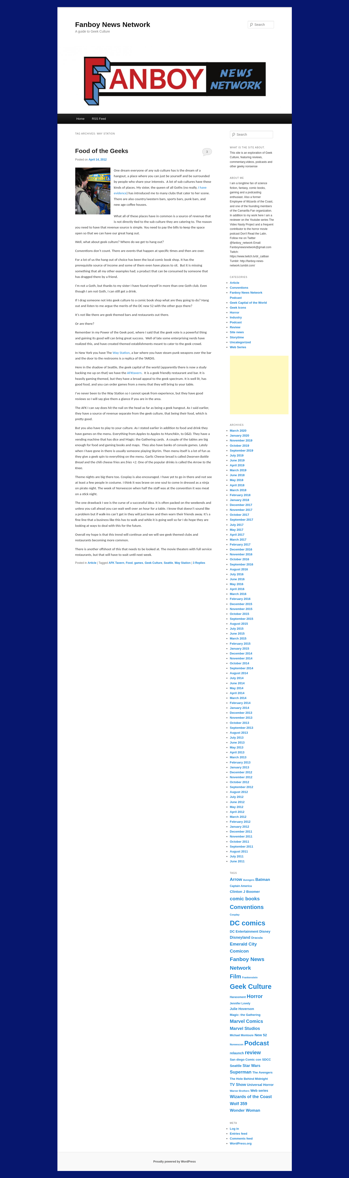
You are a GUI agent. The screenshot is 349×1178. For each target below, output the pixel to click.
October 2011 (239, 841)
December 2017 (241, 505)
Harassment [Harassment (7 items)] (238, 997)
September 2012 (241, 787)
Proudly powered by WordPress (174, 1161)
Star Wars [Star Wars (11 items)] (251, 1065)
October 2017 (239, 514)
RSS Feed (99, 118)
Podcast (236, 322)
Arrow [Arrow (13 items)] (236, 879)
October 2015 (239, 614)
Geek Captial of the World (248, 302)
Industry (236, 317)
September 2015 (241, 619)
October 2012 (239, 782)
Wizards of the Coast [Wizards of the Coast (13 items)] (251, 1096)
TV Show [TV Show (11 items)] (238, 1084)
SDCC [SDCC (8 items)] (266, 1059)
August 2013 (239, 732)
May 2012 (237, 807)
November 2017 (241, 510)
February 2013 (240, 762)
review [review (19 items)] (253, 1052)
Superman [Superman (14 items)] (240, 1072)
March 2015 (238, 638)
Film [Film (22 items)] (235, 976)
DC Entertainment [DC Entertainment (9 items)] (244, 931)
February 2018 (240, 495)
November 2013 (241, 717)
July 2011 (237, 856)
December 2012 (241, 772)
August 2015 (239, 623)
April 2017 (237, 534)
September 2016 (241, 564)
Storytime (237, 337)
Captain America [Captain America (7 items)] (241, 886)
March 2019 (238, 470)
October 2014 (239, 663)
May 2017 (237, 529)
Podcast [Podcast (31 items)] (256, 1043)
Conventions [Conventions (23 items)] (247, 907)
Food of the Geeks (101, 150)
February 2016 (240, 599)
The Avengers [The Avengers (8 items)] (262, 1072)
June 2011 (237, 861)
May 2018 (237, 480)
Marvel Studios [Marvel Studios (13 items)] (245, 1028)
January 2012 (239, 826)
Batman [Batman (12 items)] (262, 879)
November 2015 (241, 609)
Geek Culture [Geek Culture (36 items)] (251, 986)
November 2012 (241, 777)
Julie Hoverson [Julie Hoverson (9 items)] (242, 1009)
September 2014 (241, 668)
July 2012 (237, 797)
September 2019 (241, 450)
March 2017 (238, 539)
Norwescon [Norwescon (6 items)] (236, 1044)
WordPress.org (241, 1143)
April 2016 (237, 589)
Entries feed (238, 1133)
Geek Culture (153, 563)
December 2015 (241, 604)
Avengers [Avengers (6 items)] (248, 880)
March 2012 (238, 817)
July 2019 (237, 455)
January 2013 (239, 767)
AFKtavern (134, 373)
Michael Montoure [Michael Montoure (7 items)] (242, 1035)
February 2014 (240, 703)
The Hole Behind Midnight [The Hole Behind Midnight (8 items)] (249, 1079)
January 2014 (239, 708)
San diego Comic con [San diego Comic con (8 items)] (245, 1059)
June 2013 (237, 742)
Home (80, 118)
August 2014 (239, 673)
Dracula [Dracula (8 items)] (257, 937)
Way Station (121, 353)
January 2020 (239, 435)
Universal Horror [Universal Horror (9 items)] (260, 1085)
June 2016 (237, 579)
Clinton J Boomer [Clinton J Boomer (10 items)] (245, 892)
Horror (234, 312)
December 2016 (241, 549)
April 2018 (237, 485)
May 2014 (237, 688)
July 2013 (237, 737)
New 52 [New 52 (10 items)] (261, 1035)
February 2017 (240, 544)
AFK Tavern (116, 563)
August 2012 (239, 792)
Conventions (239, 287)
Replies (199, 563)
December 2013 (241, 712)
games (138, 563)
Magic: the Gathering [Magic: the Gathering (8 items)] (245, 1015)
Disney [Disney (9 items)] (264, 931)
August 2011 (239, 851)
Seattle (168, 563)
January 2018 (239, 500)
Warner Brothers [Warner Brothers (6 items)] (240, 1090)
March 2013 (238, 757)
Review (235, 327)
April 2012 (237, 812)
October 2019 (239, 445)
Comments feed (241, 1138)
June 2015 (237, 633)
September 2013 (241, 727)
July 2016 (237, 574)
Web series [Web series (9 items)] (259, 1090)
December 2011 (241, 831)
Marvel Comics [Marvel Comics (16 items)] (246, 1021)
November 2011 (241, 836)
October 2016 (239, 559)
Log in (234, 1128)
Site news (237, 332)
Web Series (238, 347)
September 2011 (241, 846)
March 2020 (238, 430)
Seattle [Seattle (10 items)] (236, 1066)
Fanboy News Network (112, 24)
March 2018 (238, 490)
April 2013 (237, 752)
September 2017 (241, 519)
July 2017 (237, 525)
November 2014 (241, 658)
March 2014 (238, 698)
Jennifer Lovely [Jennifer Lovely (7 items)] (240, 1003)
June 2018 (237, 475)
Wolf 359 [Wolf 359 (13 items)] (238, 1103)
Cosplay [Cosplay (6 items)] (235, 914)
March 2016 (238, 594)
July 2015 (237, 628)
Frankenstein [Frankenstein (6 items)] (250, 977)
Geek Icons (238, 307)
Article (92, 563)
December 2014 (241, 653)
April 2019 (237, 465)
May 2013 (237, 747)
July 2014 (237, 678)
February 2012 (240, 821)
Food (129, 563)
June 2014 (237, 683)
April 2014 (237, 693)
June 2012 (237, 802)
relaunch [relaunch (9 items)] (237, 1053)
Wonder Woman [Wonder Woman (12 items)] (245, 1110)
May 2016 (237, 584)
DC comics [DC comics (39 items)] (248, 923)
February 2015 (240, 643)
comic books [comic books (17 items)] (245, 898)
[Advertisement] (259, 385)
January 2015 (239, 648)
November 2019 (241, 440)
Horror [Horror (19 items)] (255, 996)
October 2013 (239, 723)
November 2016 (241, 554)
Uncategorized (240, 342)
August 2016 (239, 569)
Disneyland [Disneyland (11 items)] (240, 937)
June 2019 (237, 460)
